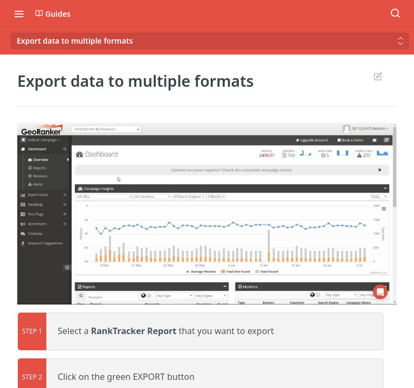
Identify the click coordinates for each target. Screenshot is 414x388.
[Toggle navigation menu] (19, 13)
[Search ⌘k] (395, 13)
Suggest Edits (377, 76)
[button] (207, 213)
